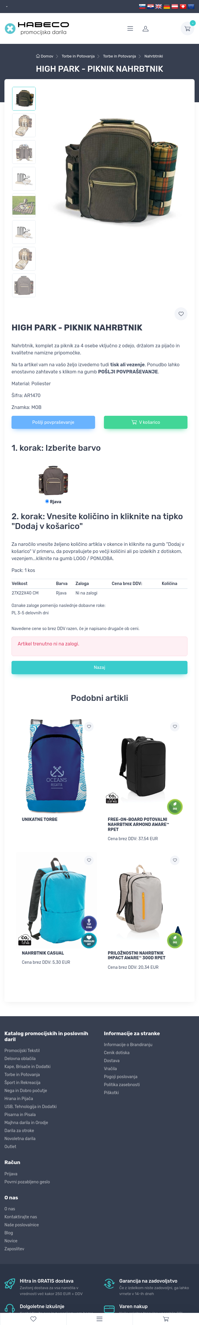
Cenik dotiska (117, 1051)
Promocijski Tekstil (22, 1050)
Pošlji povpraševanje (53, 422)
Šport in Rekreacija (22, 1082)
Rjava (53, 501)
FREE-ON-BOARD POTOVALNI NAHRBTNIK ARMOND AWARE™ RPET (138, 824)
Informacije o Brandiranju (128, 1043)
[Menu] (99, 1319)
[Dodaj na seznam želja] (89, 726)
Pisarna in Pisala (20, 1114)
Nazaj (99, 667)
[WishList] (33, 1319)
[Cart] (166, 1319)
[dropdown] (6, 7)
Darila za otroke (19, 1130)
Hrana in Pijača (18, 1098)
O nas (9, 1208)
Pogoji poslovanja (120, 1075)
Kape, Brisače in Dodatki (27, 1066)
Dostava (112, 1059)
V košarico (145, 422)
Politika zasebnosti (122, 1083)
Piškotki (111, 1091)
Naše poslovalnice (21, 1224)
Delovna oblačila (20, 1058)
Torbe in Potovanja (22, 1074)
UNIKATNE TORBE (40, 819)
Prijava (10, 1173)
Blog (8, 1232)
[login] (158, 28)
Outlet (10, 1146)
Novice (10, 1240)
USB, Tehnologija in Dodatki (30, 1106)
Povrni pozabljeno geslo (27, 1181)
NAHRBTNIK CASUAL (43, 952)
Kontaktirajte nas (20, 1216)
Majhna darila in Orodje (26, 1122)
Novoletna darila (19, 1138)
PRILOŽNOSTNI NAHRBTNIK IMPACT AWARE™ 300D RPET (136, 955)
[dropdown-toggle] (187, 28)
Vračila (110, 1067)
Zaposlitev (14, 1248)
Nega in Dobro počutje (25, 1090)
